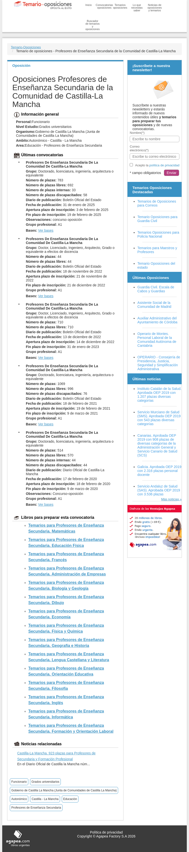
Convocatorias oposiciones (104, 6)
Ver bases (45, 230)
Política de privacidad (106, 832)
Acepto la (157, 165)
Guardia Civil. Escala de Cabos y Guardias (155, 289)
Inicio (88, 4)
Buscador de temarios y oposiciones (92, 25)
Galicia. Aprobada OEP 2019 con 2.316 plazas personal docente (159, 471)
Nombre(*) (137, 133)
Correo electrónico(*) (139, 148)
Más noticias (170, 499)
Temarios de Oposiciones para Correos (156, 203)
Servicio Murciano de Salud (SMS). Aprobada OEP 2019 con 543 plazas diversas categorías (159, 418)
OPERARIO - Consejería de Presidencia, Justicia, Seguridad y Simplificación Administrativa (158, 363)
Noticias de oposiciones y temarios (154, 7)
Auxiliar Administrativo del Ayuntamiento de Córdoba (157, 320)
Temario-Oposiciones (26, 47)
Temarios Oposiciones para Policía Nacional (158, 234)
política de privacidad (164, 165)
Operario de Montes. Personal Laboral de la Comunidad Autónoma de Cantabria (156, 340)
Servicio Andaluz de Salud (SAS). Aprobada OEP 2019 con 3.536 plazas (158, 490)
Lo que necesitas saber (136, 7)
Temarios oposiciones (120, 6)
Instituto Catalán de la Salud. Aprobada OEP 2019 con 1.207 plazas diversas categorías (159, 394)
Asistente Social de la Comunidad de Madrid (154, 305)
